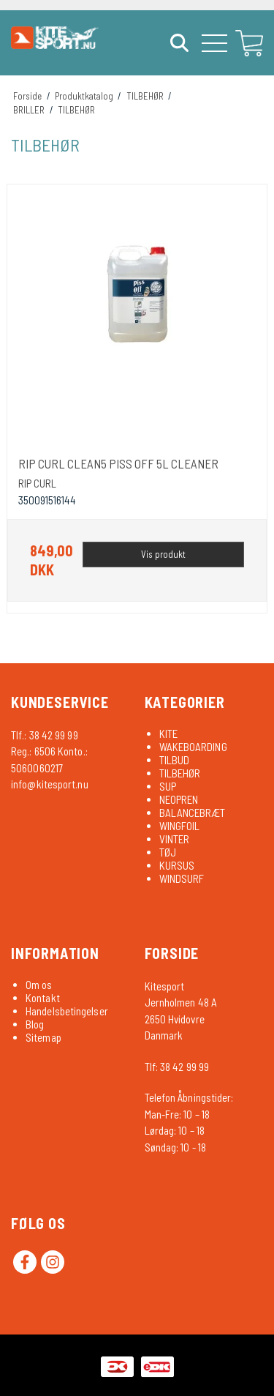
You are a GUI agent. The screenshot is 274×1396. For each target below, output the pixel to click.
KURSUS (177, 865)
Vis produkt (163, 554)
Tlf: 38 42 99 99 (177, 1066)
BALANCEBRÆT (192, 812)
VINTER (174, 839)
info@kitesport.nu (49, 784)
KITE (168, 733)
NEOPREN (179, 799)
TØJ (167, 852)
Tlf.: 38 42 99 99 (44, 735)
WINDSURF (182, 878)
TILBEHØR (180, 773)
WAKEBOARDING (193, 746)
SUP (167, 786)
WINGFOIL (179, 825)
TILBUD (174, 759)
